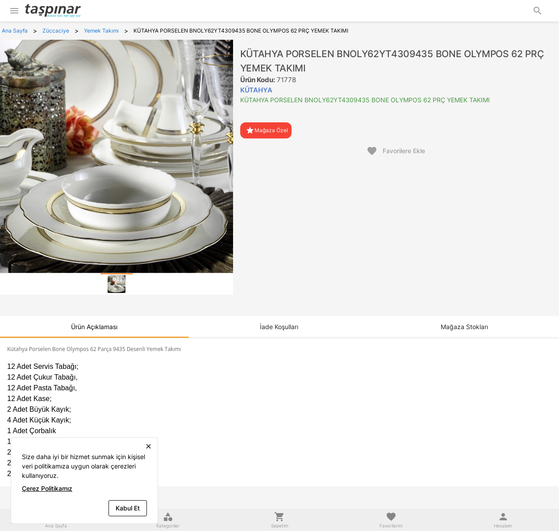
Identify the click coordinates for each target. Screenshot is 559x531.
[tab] (116, 284)
